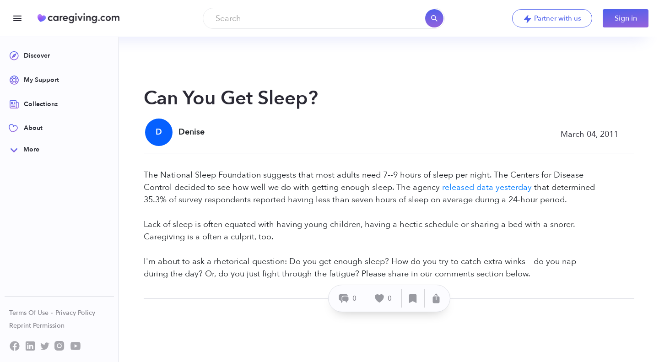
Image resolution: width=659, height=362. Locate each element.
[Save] (413, 298)
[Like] (383, 298)
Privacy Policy (75, 312)
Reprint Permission (37, 325)
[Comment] (348, 298)
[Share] (436, 298)
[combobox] (324, 18)
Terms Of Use (31, 312)
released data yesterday (487, 187)
